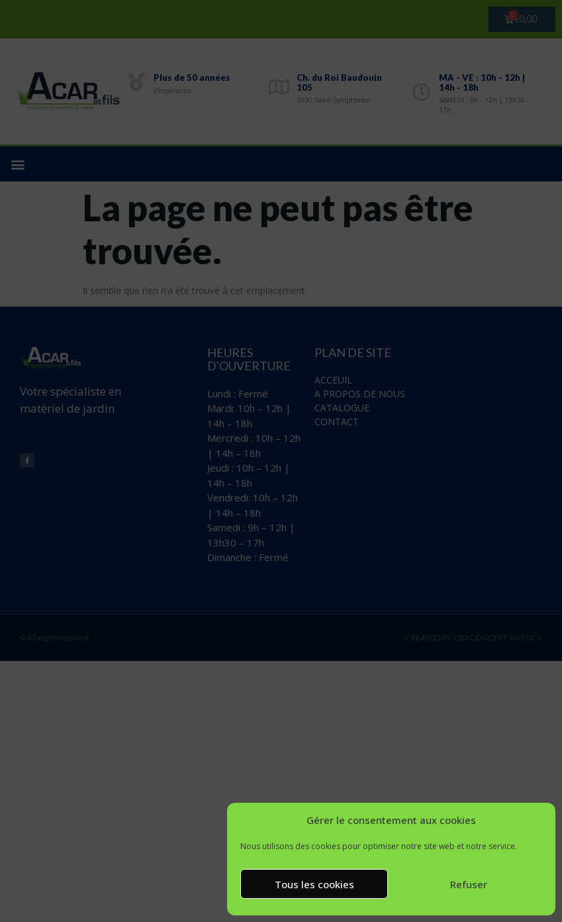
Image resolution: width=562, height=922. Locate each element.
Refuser (468, 884)
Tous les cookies (314, 884)
